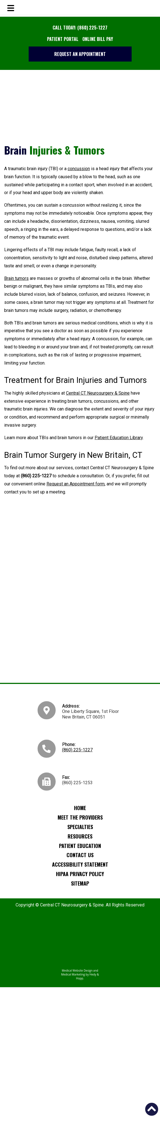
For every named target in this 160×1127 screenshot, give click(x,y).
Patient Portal (62, 39)
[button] (151, 1109)
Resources (80, 836)
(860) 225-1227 (77, 749)
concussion (79, 168)
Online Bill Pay (97, 39)
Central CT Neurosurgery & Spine (98, 393)
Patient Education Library (119, 437)
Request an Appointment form (75, 484)
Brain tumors (16, 278)
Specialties (80, 826)
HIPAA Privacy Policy (80, 873)
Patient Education (80, 845)
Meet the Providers (80, 817)
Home (80, 807)
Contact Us (80, 855)
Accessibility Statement (80, 864)
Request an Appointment (80, 54)
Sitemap (80, 883)
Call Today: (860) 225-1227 (80, 27)
